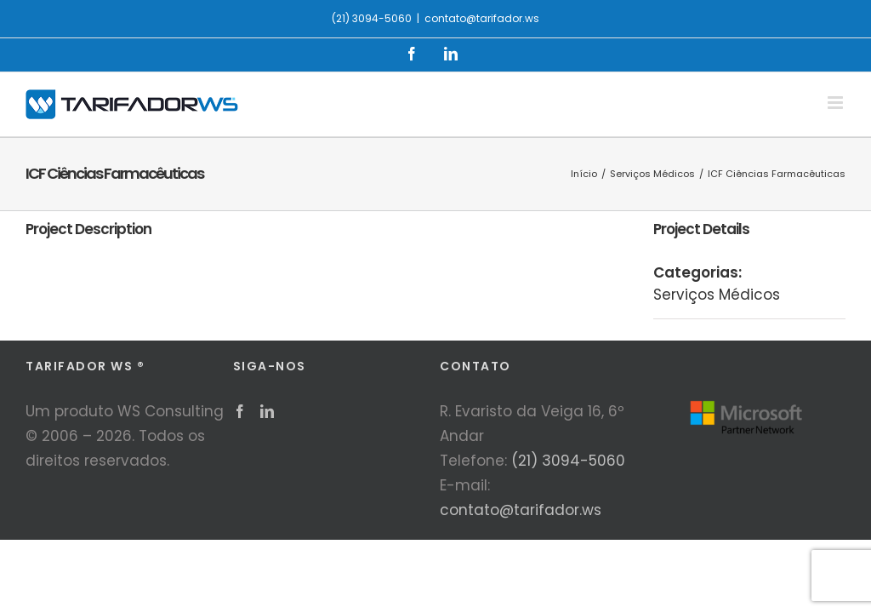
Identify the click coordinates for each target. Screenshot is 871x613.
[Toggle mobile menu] (836, 103)
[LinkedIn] (267, 411)
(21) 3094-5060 (568, 460)
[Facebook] (240, 411)
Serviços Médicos (716, 294)
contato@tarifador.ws (481, 18)
